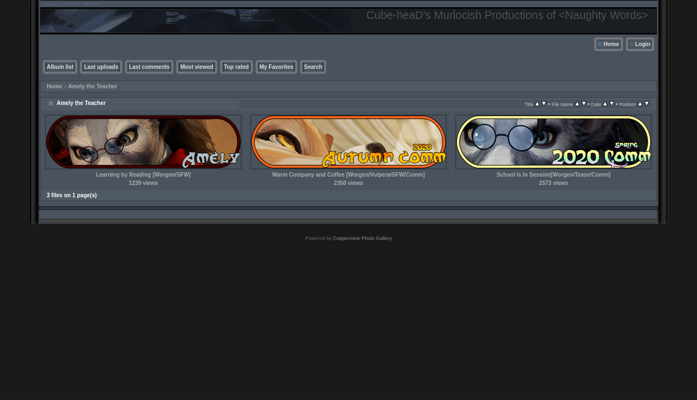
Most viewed (196, 67)
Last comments (149, 67)
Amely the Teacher (92, 86)
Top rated (236, 67)
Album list (60, 67)
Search (313, 67)
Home (611, 44)
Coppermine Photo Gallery (362, 238)
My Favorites (276, 67)
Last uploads (101, 67)
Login (642, 44)
